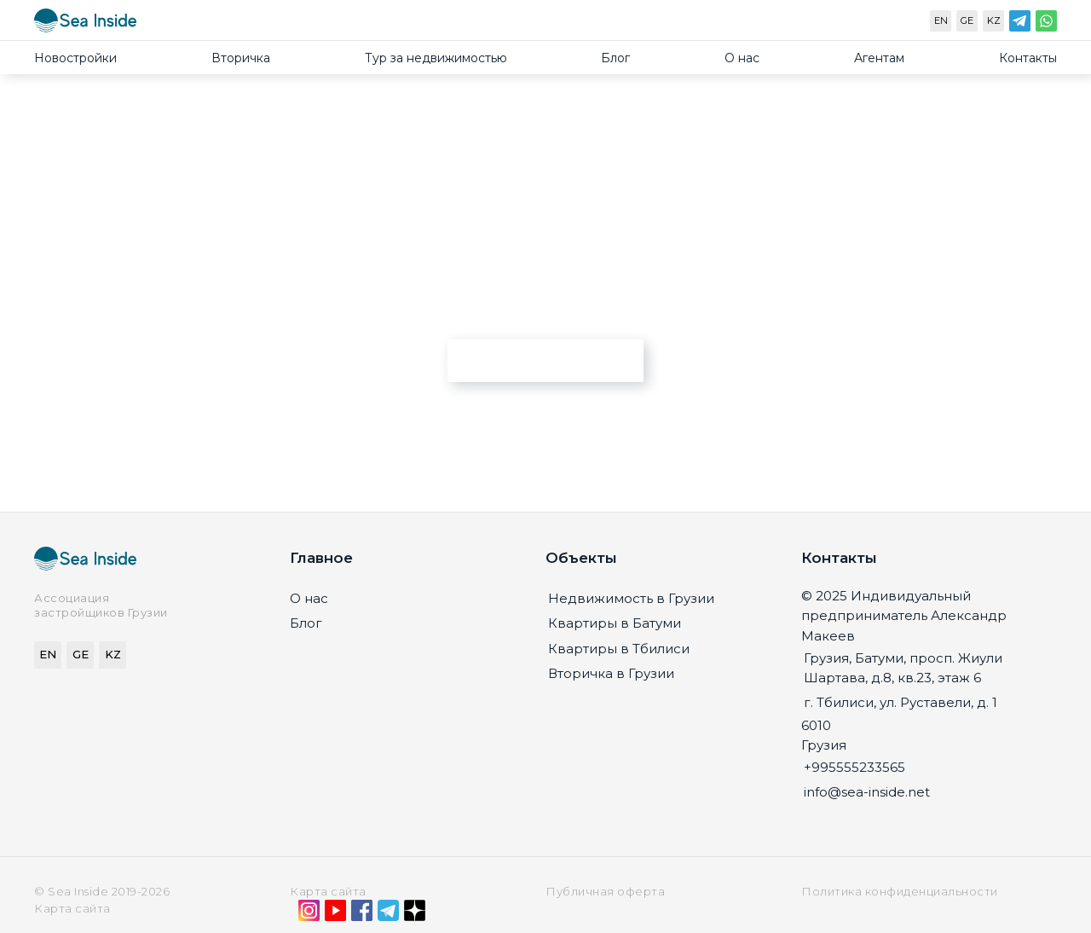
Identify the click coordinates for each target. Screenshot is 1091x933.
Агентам (879, 58)
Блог (615, 58)
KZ (994, 20)
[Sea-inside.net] (85, 24)
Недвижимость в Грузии (631, 598)
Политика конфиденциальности (899, 891)
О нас (741, 58)
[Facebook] (361, 914)
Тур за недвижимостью (436, 58)
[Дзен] (414, 914)
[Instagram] (309, 914)
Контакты (1028, 58)
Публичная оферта (605, 891)
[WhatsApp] (1046, 24)
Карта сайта (328, 891)
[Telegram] (1019, 24)
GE (967, 20)
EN (941, 20)
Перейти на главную (546, 360)
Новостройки (75, 58)
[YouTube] (335, 914)
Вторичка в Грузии (611, 673)
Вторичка (240, 58)
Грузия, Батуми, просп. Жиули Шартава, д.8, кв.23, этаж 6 (903, 668)
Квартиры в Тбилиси (619, 648)
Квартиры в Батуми (614, 623)
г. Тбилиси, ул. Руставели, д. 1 (900, 702)
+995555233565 (854, 767)
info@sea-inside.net (867, 792)
